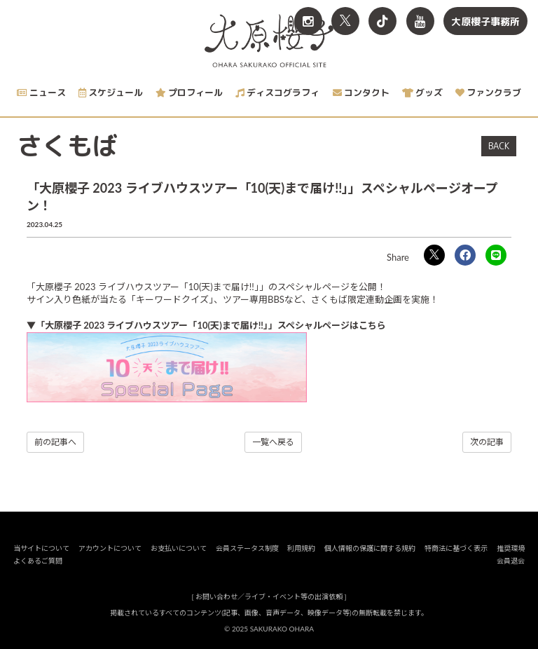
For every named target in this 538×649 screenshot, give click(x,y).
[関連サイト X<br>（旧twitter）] (345, 21)
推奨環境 (511, 548)
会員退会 (511, 560)
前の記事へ (55, 442)
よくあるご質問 (37, 560)
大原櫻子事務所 (485, 21)
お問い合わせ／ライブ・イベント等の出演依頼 (269, 596)
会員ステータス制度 (247, 548)
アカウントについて (110, 548)
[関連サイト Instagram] (308, 21)
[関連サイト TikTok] (382, 21)
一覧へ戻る (273, 442)
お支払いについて (179, 548)
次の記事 (487, 442)
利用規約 (301, 548)
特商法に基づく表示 (456, 548)
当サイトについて (41, 548)
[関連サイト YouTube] (420, 21)
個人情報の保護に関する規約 (369, 548)
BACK (498, 145)
